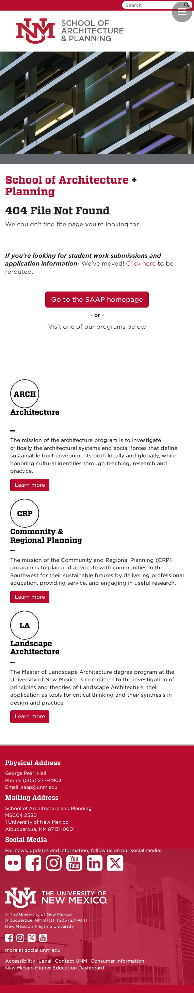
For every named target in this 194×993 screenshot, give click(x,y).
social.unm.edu (43, 950)
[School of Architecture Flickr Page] (15, 867)
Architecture (35, 402)
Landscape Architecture (35, 633)
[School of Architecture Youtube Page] (76, 867)
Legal (44, 961)
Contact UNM (71, 961)
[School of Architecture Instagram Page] (56, 867)
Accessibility (20, 961)
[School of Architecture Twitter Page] (117, 867)
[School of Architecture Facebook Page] (36, 867)
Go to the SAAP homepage (97, 299)
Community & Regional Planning (46, 521)
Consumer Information (117, 961)
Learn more (32, 484)
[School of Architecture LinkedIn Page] (97, 867)
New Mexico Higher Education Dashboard (54, 967)
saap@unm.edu (39, 787)
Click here (141, 263)
